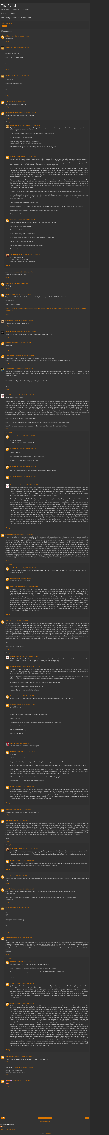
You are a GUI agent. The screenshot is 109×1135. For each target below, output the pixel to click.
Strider (7, 621)
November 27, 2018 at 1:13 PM (26, 751)
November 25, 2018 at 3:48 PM (24, 369)
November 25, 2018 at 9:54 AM (19, 47)
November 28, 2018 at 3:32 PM (28, 848)
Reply (7, 41)
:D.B (6, 101)
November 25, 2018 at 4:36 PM (19, 621)
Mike (11, 743)
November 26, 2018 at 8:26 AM (26, 696)
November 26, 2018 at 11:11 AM (19, 907)
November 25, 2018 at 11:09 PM (26, 448)
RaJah (7, 47)
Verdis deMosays (10, 331)
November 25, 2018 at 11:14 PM (26, 476)
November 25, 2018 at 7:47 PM (19, 876)
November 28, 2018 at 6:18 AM (21, 1080)
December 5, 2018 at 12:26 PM (24, 1003)
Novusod (13, 156)
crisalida (13, 568)
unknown (8, 294)
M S (6, 283)
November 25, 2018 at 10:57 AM (18, 101)
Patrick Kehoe (9, 395)
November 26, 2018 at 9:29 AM (32, 254)
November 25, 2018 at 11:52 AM (21, 294)
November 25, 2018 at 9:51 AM (20, 36)
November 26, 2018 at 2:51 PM (23, 578)
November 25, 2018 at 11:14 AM (23, 272)
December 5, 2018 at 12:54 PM (24, 786)
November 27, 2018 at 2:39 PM (28, 586)
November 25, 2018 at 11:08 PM (26, 436)
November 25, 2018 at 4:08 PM (23, 534)
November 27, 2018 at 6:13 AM (26, 704)
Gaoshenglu (9, 320)
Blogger (48, 1133)
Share (4, 26)
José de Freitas (10, 889)
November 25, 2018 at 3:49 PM (24, 395)
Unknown (13, 220)
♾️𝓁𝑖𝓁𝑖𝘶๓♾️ (8, 1080)
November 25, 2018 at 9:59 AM (19, 75)
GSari (7, 876)
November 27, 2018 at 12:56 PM (23, 1067)
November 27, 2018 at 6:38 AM (22, 1056)
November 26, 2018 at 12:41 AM (26, 156)
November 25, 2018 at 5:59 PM (22, 809)
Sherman (13, 696)
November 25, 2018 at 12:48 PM (21, 342)
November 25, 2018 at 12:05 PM (23, 320)
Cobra (4, 1127)
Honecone (8, 809)
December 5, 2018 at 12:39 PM (24, 860)
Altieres (7, 36)
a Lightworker (9, 369)
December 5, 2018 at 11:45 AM (24, 983)
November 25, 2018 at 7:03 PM (19, 820)
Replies (10, 122)
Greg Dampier (9, 355)
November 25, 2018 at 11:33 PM (26, 568)
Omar (12, 578)
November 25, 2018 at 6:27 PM (31, 125)
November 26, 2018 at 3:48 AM (31, 666)
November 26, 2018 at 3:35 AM (26, 220)
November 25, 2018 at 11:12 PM (26, 466)
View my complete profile (8, 1129)
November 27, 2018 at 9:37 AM (23, 743)
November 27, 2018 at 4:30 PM (26, 961)
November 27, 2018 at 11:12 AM (29, 485)
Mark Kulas (9, 937)
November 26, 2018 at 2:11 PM (22, 937)
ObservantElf (9, 534)
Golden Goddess (15, 125)
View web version (45, 1121)
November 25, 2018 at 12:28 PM (26, 331)
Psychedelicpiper (11, 112)
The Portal (8, 5)
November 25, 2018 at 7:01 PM (29, 656)
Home (45, 1117)
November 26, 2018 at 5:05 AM (25, 889)
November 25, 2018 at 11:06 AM (26, 112)
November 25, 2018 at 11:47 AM (18, 283)
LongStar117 (14, 848)
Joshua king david (16, 254)
